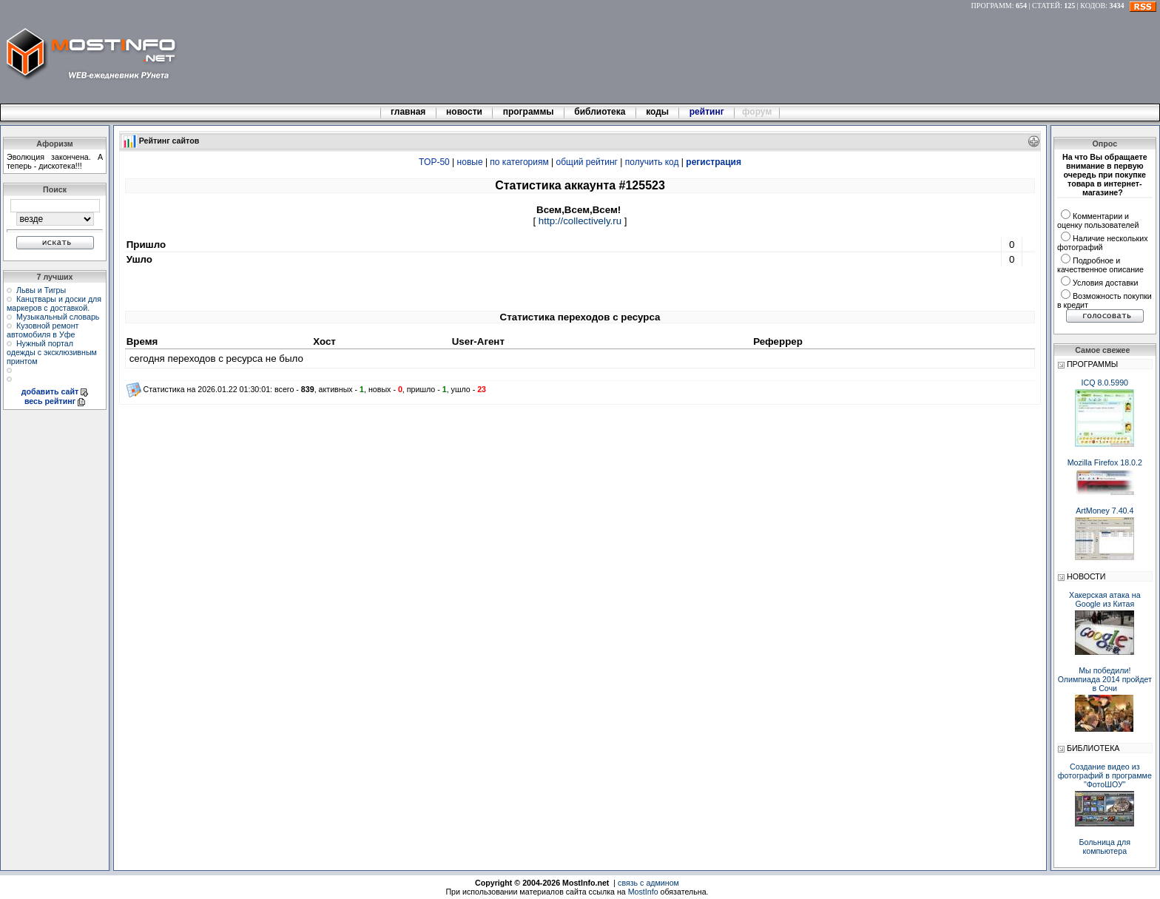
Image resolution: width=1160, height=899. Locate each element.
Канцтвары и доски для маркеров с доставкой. (54, 303)
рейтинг (707, 112)
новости (464, 112)
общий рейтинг (587, 162)
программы (528, 112)
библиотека (600, 112)
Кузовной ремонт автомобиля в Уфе (42, 330)
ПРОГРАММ (991, 5)
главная (408, 112)
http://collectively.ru (580, 220)
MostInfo (643, 891)
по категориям (519, 162)
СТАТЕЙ (1046, 5)
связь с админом (648, 882)
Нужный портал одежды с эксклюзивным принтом (52, 352)
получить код (652, 162)
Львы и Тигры (41, 290)
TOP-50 (434, 162)
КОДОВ (1092, 5)
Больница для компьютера (1105, 846)
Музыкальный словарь (57, 316)
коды (658, 112)
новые (470, 162)
